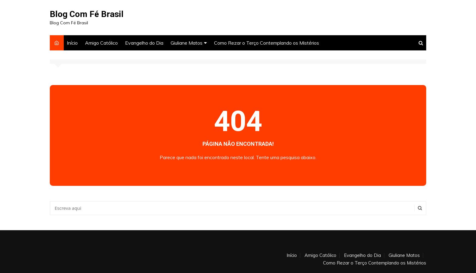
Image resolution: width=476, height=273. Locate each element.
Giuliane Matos (186, 43)
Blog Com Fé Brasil (87, 14)
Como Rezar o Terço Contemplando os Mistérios (266, 43)
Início (72, 43)
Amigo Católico (101, 43)
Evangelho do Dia (144, 43)
